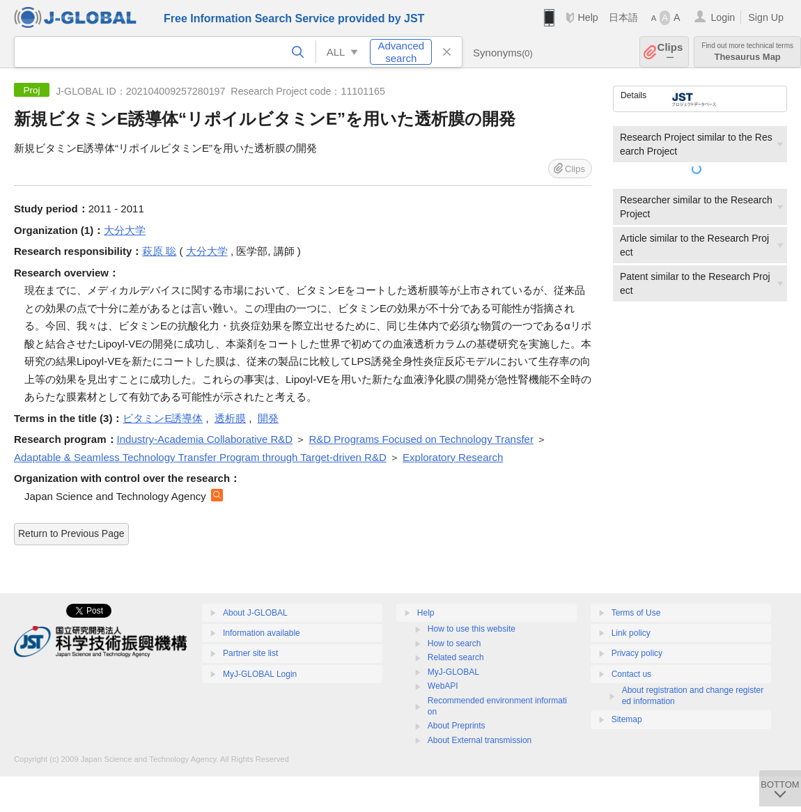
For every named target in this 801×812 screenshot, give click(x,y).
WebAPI (443, 686)
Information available (261, 633)
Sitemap (627, 719)
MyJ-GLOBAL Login (260, 674)
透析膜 (230, 418)
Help (587, 17)
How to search (454, 643)
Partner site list (250, 653)
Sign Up (766, 17)
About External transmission (479, 740)
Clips (670, 52)
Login (722, 17)
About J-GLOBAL (255, 613)
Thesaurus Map (747, 52)
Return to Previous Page (71, 533)
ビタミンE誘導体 (163, 418)
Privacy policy (637, 653)
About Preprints (456, 726)
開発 (268, 418)
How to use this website (471, 629)
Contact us (631, 674)
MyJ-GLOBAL (453, 672)
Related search (456, 657)
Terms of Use (636, 613)
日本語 (623, 17)
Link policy (631, 633)
